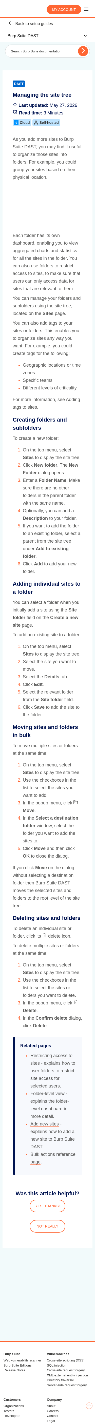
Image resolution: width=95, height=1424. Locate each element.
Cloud (22, 122)
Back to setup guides (30, 23)
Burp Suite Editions (18, 1365)
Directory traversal (60, 1380)
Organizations (14, 1406)
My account (64, 10)
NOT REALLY (48, 1226)
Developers (12, 1416)
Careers (53, 1411)
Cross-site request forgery (66, 1370)
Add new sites (44, 1123)
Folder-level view (47, 1093)
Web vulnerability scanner (22, 1360)
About (51, 1406)
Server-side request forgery (67, 1385)
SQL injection (56, 1365)
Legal (51, 1421)
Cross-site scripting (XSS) (66, 1360)
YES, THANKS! (47, 1206)
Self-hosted (46, 122)
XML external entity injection (67, 1375)
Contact (52, 1416)
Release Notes (14, 1370)
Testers (9, 1411)
